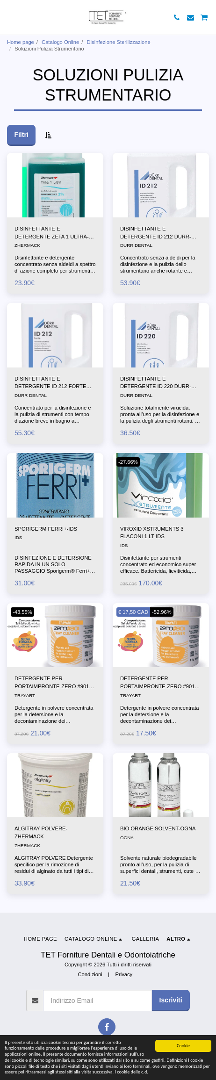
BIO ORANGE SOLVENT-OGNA (157, 828)
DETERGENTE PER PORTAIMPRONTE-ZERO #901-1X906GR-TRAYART (52, 683)
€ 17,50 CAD (133, 612)
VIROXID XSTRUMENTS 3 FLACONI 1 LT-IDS (152, 533)
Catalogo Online (60, 42)
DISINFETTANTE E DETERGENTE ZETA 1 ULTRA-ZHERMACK (51, 233)
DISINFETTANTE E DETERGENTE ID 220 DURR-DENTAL (155, 383)
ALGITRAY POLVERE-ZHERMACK (40, 832)
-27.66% (128, 462)
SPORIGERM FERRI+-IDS (45, 529)
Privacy (123, 974)
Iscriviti (170, 1000)
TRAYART (24, 695)
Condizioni (90, 974)
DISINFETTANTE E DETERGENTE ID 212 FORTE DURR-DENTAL (50, 383)
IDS (18, 537)
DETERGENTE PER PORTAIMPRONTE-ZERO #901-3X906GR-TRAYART (158, 683)
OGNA (127, 837)
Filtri (21, 134)
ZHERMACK (27, 245)
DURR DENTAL (136, 245)
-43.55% (22, 612)
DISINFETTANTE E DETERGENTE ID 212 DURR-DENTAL (155, 233)
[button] (10, 17)
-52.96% (162, 612)
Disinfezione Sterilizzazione (119, 42)
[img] (55, 185)
